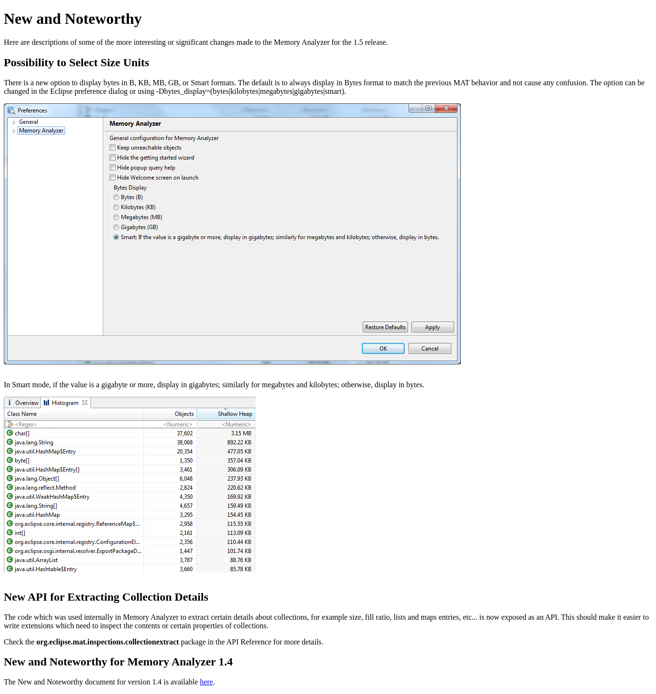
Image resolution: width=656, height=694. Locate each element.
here (206, 682)
